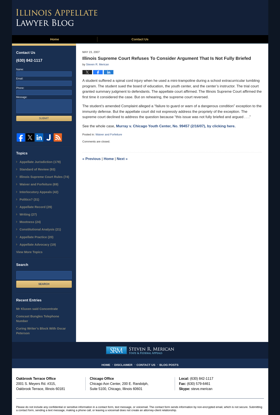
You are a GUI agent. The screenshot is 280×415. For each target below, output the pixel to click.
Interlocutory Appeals (37, 189)
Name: (20, 69)
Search (44, 276)
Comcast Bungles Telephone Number (40, 307)
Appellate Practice (34, 231)
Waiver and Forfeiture (108, 134)
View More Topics (28, 244)
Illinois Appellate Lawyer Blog (56, 17)
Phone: (20, 88)
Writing (27, 210)
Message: (21, 97)
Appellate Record (34, 203)
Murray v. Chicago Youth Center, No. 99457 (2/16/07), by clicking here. (175, 126)
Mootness (29, 217)
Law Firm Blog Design (243, 404)
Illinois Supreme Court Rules (41, 175)
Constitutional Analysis (38, 224)
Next (122, 159)
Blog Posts (167, 349)
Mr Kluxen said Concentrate (34, 301)
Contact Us (140, 39)
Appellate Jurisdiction (38, 161)
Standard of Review (35, 168)
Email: (19, 78)
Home (54, 39)
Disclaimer (125, 349)
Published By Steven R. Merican (232, 16)
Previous (91, 159)
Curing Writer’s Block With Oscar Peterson (38, 317)
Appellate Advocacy (36, 237)
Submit (44, 118)
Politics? (28, 196)
